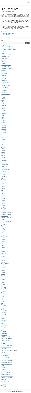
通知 (3, 329)
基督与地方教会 (4, 73)
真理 (2, 117)
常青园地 (4, 229)
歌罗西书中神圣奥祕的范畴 (6, 362)
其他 (2, 190)
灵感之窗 (3, 132)
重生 (2, 178)
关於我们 (4, 385)
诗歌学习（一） (4, 314)
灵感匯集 (4, 386)
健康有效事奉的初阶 (5, 56)
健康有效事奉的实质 (5, 58)
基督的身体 (3, 255)
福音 (2, 118)
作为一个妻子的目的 (5, 211)
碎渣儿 (2, 365)
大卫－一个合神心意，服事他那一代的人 (9, 345)
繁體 (2, 40)
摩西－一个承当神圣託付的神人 (7, 353)
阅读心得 (4, 384)
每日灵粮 (3, 247)
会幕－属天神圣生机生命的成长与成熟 (8, 359)
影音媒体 (4, 231)
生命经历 (3, 198)
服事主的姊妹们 (4, 222)
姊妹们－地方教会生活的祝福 (6, 214)
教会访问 (4, 257)
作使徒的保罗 (4, 53)
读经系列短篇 (4, 325)
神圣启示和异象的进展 (5, 374)
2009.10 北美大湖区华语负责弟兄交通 (8, 48)
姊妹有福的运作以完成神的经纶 (7, 217)
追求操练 (3, 205)
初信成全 (4, 179)
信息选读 (3, 98)
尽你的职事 (3, 90)
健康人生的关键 (4, 335)
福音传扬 (3, 202)
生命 (2, 115)
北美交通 (3, 63)
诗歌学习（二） (4, 315)
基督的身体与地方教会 (5, 72)
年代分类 (3, 152)
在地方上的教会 (4, 251)
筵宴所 (2, 228)
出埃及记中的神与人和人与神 (6, 336)
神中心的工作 (4, 367)
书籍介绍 (4, 264)
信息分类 (4, 147)
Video (2, 234)
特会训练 (4, 289)
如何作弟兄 (3, 78)
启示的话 (3, 279)
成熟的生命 (3, 243)
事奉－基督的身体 (6, 34)
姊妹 (2, 101)
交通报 (4, 97)
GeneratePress (20, 391)
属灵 (3, 225)
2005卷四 (3, 139)
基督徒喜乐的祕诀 (4, 168)
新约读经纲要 (4, 320)
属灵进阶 (3, 241)
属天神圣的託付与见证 (5, 85)
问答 (3, 182)
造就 (3, 330)
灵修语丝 (3, 249)
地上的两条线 (4, 343)
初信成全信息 (4, 166)
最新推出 (4, 266)
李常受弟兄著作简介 (5, 112)
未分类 (4, 275)
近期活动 (3, 262)
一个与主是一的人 (4, 331)
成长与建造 (5, 236)
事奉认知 (3, 183)
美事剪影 (3, 120)
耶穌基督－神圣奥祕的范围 (6, 377)
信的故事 (4, 162)
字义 (2, 103)
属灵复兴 (3, 239)
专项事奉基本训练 (4, 82)
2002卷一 (3, 134)
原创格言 (3, 245)
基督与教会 (3, 253)
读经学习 (3, 323)
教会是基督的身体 (4, 355)
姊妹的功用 (3, 219)
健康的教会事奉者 (4, 61)
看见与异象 (3, 284)
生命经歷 (3, 197)
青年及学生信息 (4, 160)
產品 (3, 292)
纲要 (3, 304)
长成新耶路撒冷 (4, 379)
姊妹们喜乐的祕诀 (4, 216)
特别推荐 (4, 288)
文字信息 (3, 153)
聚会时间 (4, 305)
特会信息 (3, 155)
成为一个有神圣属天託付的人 (6, 89)
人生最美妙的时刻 (4, 164)
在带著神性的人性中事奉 (6, 65)
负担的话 (3, 130)
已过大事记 (3, 260)
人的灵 (2, 296)
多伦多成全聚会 (4, 75)
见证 (2, 124)
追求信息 (3, 159)
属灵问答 (3, 105)
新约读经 (3, 318)
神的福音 (3, 371)
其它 (2, 191)
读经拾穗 (3, 129)
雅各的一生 (3, 382)
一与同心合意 (4, 51)
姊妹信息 (3, 148)
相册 (3, 293)
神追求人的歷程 (4, 176)
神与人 (2, 301)
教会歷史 (3, 106)
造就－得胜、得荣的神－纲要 (8, 33)
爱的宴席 (4, 287)
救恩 (2, 298)
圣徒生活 (3, 122)
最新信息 (3, 270)
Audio (2, 232)
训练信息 (3, 157)
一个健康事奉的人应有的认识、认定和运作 (9, 49)
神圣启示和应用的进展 (5, 372)
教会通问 (3, 108)
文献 (2, 226)
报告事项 (4, 208)
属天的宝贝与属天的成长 (6, 347)
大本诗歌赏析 (4, 310)
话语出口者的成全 (4, 95)
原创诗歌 (4, 180)
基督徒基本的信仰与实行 (6, 169)
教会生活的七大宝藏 (5, 357)
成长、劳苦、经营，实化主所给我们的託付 (9, 350)
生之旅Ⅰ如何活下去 (5, 173)
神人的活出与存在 (4, 369)
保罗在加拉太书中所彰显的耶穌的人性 (8, 54)
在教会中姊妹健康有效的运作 (6, 212)
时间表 (4, 259)
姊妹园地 (4, 224)
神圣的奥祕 (3, 174)
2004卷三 (3, 137)
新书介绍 (3, 267)
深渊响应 (3, 113)
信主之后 (3, 237)
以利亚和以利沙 (4, 333)
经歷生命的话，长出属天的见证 (7, 376)
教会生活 (3, 193)
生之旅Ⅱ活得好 (4, 171)
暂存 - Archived (6, 263)
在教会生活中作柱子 (5, 66)
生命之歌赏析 (4, 312)
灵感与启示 (5, 278)
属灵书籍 (3, 150)
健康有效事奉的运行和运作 (6, 60)
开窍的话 (3, 281)
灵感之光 (3, 282)
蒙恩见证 (4, 31)
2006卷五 (3, 141)
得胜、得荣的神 (4, 348)
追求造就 (4, 327)
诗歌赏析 (3, 127)
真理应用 (3, 200)
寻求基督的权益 (4, 83)
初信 (2, 100)
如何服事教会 (4, 80)
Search (2, 41)
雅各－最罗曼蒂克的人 (5, 381)
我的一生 (3, 352)
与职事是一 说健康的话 (5, 94)
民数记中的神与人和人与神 (6, 364)
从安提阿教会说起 (4, 87)
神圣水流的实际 (4, 92)
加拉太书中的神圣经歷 (5, 340)
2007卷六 (3, 142)
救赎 (2, 299)
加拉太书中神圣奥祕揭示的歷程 (7, 342)
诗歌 (2, 286)
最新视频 (3, 272)
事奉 (3, 45)
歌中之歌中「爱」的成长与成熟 (7, 360)
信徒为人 (3, 186)
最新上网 (3, 269)
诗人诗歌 (3, 125)
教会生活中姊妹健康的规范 (6, 221)
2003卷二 (3, 135)
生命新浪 (4, 291)
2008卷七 (3, 144)
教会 (3, 250)
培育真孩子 (3, 70)
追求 (3, 326)
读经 (3, 317)
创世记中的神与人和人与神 (6, 338)
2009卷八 (3, 146)
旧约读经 (3, 321)
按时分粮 (4, 244)
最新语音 (3, 274)
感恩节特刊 (5, 235)
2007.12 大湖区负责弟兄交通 (6, 46)
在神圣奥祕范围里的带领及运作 (7, 68)
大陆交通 (3, 77)
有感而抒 (3, 110)
